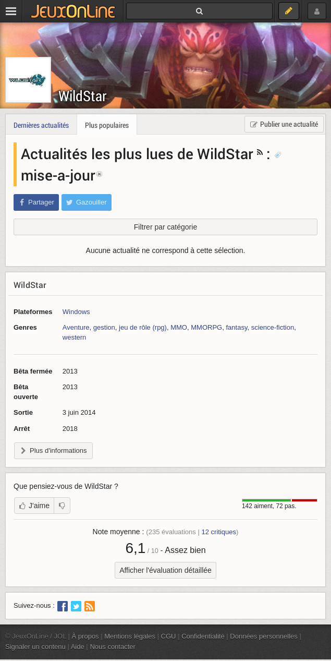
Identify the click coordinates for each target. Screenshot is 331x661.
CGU (168, 636)
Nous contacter (113, 647)
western (75, 337)
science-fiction (272, 327)
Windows (76, 312)
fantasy (236, 327)
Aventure (76, 327)
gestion (104, 327)
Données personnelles (264, 636)
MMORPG (206, 327)
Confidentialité (203, 636)
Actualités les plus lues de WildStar (137, 153)
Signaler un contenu (35, 647)
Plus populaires (107, 125)
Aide (77, 647)
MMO (178, 327)
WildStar (82, 95)
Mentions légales (129, 636)
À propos (85, 636)
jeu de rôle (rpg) (143, 327)
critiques (218, 532)
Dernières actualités (41, 125)
